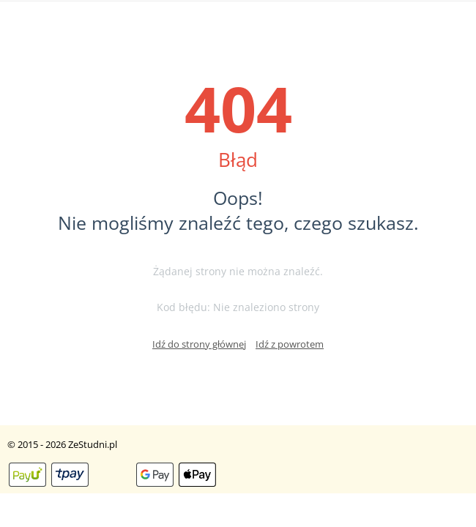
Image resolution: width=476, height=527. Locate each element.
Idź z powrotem (290, 344)
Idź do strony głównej (199, 344)
